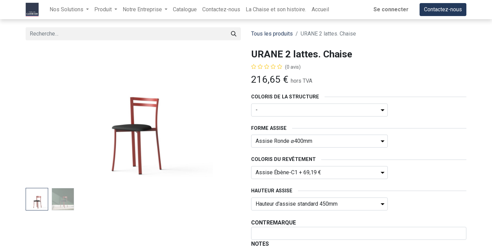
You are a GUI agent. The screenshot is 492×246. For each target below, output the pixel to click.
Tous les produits (272, 33)
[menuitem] (185, 9)
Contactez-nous (443, 9)
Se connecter (391, 9)
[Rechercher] (234, 33)
